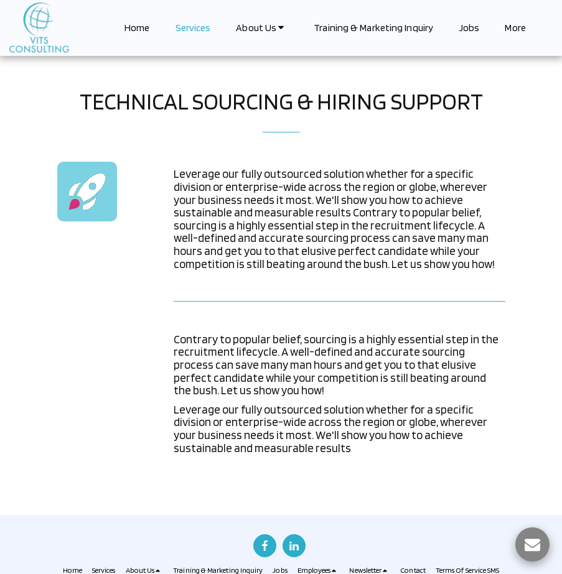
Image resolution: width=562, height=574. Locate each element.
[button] (262, 27)
